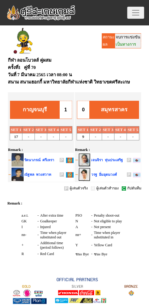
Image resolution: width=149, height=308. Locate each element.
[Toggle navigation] (135, 13)
